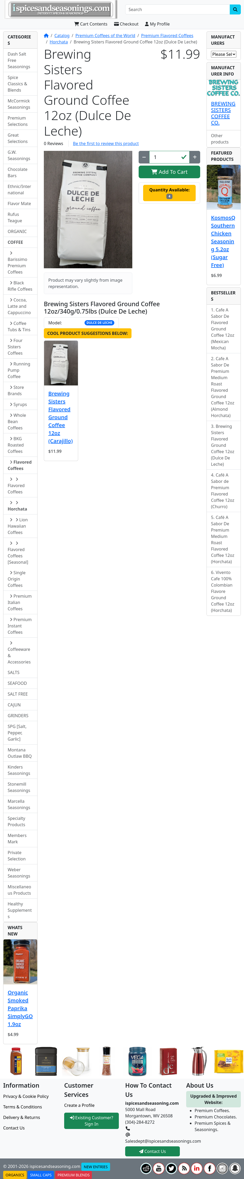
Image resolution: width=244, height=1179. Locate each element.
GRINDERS (18, 716)
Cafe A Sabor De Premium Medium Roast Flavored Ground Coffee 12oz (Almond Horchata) (222, 387)
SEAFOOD (17, 683)
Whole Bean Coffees (17, 421)
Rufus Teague (15, 217)
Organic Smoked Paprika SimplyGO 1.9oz (20, 1008)
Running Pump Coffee (19, 370)
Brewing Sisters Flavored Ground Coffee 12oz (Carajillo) (60, 417)
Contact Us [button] (152, 1151)
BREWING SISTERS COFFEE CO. (223, 113)
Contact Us (14, 1128)
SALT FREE (18, 694)
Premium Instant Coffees (20, 626)
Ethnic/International (19, 190)
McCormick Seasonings (19, 104)
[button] (88, 209)
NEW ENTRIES (95, 1166)
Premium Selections (18, 121)
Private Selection (17, 856)
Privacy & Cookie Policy (26, 1096)
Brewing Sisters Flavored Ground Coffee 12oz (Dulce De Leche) (222, 445)
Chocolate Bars (17, 172)
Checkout (126, 24)
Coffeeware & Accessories (19, 653)
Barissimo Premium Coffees (17, 263)
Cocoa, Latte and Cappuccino (19, 306)
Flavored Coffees (16, 486)
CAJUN (14, 705)
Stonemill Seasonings (19, 787)
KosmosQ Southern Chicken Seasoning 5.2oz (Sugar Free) (223, 241)
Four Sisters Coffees (15, 347)
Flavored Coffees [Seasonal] (18, 553)
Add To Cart (169, 171)
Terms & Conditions (22, 1107)
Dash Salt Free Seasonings (19, 60)
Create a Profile (79, 1105)
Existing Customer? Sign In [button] (91, 1121)
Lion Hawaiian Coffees (18, 526)
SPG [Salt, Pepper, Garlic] (17, 733)
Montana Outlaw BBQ (20, 753)
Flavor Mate (19, 203)
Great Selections (18, 138)
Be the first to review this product (106, 143)
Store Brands (16, 390)
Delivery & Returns (21, 1117)
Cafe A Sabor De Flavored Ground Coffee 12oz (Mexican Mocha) (222, 329)
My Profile (157, 24)
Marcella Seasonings (19, 804)
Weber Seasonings (19, 873)
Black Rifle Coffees (20, 286)
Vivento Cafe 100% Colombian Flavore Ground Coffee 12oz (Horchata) (222, 591)
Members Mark (17, 839)
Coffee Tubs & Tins (19, 326)
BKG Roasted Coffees (16, 445)
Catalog (62, 35)
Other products (220, 139)
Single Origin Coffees (17, 579)
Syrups (18, 404)
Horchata (59, 42)
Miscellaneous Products (19, 890)
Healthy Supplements (20, 910)
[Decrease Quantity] (144, 157)
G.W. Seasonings (19, 155)
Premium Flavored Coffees (167, 35)
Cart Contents (90, 24)
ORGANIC (17, 231)
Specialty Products (16, 821)
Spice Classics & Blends (17, 84)
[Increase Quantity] (194, 157)
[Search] (177, 9)
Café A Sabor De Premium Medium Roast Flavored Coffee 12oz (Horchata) (222, 539)
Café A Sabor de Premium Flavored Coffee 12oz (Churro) (222, 490)
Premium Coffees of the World (105, 35)
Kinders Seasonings (19, 770)
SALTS (14, 672)
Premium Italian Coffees (20, 602)
